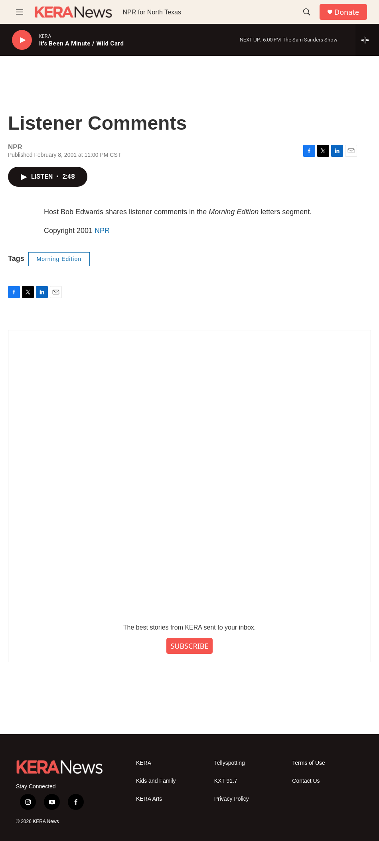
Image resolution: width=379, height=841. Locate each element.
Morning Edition (59, 259)
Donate (346, 12)
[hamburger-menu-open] (19, 12)
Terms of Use (308, 763)
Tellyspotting (229, 763)
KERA (143, 763)
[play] (22, 40)
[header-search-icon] (306, 12)
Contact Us (306, 781)
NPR (102, 231)
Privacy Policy (231, 799)
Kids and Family (156, 781)
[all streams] (367, 40)
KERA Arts (149, 799)
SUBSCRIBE (189, 646)
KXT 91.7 (225, 781)
